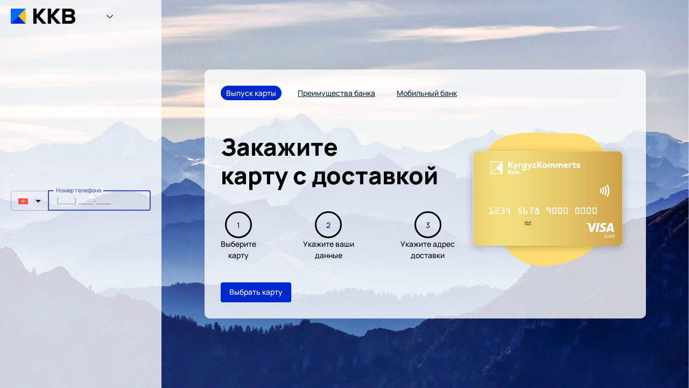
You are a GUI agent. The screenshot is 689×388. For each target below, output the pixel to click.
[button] (29, 201)
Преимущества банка (336, 93)
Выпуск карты (251, 93)
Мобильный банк (427, 93)
